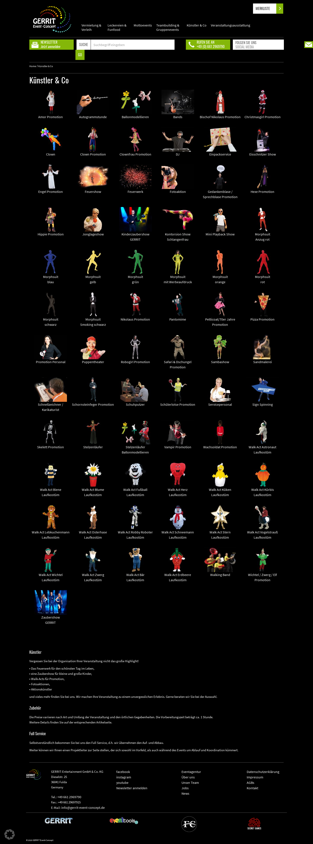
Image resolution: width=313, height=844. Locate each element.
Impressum (255, 777)
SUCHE (83, 44)
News (185, 793)
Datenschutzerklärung (263, 772)
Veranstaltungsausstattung (230, 25)
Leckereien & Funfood (117, 27)
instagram (123, 777)
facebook (123, 772)
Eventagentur (191, 772)
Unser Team (190, 782)
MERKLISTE (266, 8)
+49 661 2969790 (69, 797)
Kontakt (252, 788)
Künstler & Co (196, 25)
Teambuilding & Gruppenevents (167, 27)
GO (80, 54)
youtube (122, 782)
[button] (9, 834)
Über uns (188, 777)
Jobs (185, 788)
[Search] (133, 45)
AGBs (250, 782)
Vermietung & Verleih (91, 27)
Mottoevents (143, 25)
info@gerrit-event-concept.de (83, 807)
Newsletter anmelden (131, 788)
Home (32, 66)
